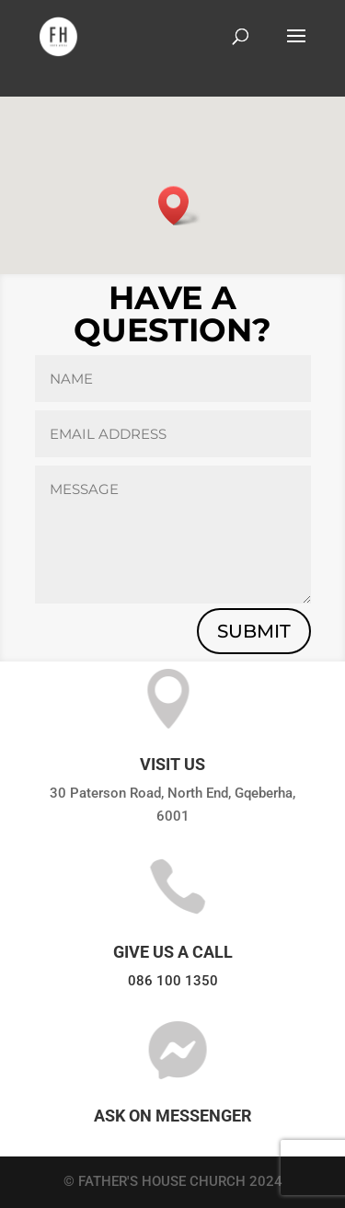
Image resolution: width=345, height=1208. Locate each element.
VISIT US (172, 764)
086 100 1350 (173, 980)
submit (254, 631)
